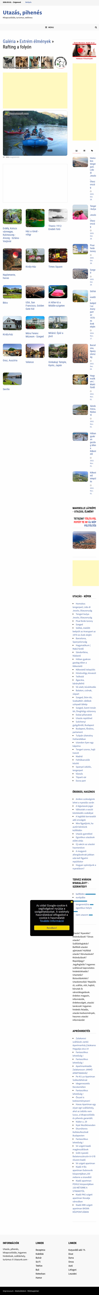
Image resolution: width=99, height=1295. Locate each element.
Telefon (39, 1265)
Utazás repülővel (84, 718)
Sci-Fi (38, 1261)
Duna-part (81, 780)
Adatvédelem (20, 1291)
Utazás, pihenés (22, 12)
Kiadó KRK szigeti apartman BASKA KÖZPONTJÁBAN (82, 1208)
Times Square (55, 266)
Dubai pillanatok (84, 714)
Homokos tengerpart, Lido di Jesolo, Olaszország (82, 607)
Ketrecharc (40, 1273)
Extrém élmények (35, 41)
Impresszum (8, 1291)
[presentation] (76, 150)
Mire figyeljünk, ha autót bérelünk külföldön (83, 827)
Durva (71, 1257)
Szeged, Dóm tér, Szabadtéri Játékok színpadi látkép (82, 701)
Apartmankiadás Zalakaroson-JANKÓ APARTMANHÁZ (82, 1069)
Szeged (79, 624)
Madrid (79, 756)
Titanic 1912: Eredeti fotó (55, 227)
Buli (37, 1269)
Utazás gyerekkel (84, 833)
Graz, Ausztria (10, 360)
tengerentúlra (85, 904)
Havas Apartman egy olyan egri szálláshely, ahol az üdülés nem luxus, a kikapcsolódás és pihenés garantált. (84, 1111)
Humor (39, 1277)
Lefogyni (72, 1269)
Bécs (5, 302)
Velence (30, 362)
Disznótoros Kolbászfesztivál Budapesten (80, 1132)
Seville (6, 389)
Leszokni (72, 1273)
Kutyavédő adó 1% (76, 1250)
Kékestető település (93, 477)
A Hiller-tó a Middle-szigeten (56, 304)
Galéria (9, 41)
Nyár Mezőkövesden (85, 1125)
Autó (70, 1265)
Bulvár (39, 1257)
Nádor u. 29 (81, 1121)
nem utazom (84, 914)
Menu (49, 27)
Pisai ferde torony (93, 248)
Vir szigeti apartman (85, 1163)
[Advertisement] (35, 91)
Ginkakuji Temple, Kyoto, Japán (57, 364)
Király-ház (8, 334)
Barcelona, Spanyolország (93, 351)
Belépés (28, 2)
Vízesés (79, 773)
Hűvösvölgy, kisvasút (86, 673)
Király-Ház (31, 266)
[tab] (76, 150)
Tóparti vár (81, 777)
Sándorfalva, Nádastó (93, 410)
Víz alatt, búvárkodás (86, 686)
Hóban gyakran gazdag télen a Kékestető (93, 443)
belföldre (86, 893)
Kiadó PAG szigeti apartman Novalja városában (82, 1198)
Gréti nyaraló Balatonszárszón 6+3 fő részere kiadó (84, 1156)
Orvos (71, 1261)
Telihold (80, 676)
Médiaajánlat (33, 1291)
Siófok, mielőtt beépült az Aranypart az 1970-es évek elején (93, 309)
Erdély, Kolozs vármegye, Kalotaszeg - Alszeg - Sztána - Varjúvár (11, 235)
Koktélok (40, 1254)
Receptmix (40, 1250)
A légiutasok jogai (84, 805)
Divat (70, 1254)
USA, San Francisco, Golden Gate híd (35, 305)
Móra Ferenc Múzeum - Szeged (35, 335)
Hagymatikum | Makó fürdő (92, 381)
